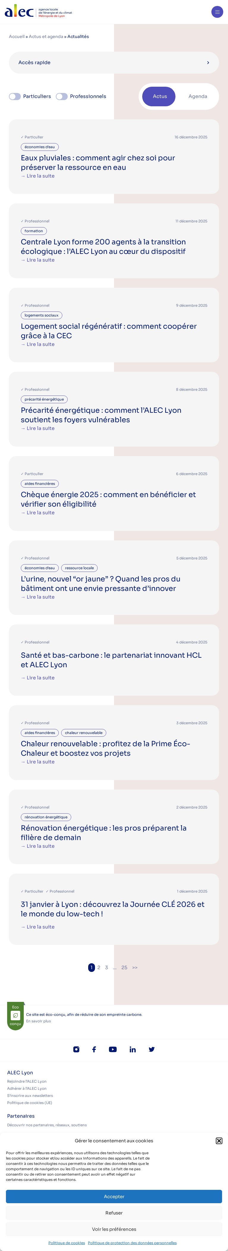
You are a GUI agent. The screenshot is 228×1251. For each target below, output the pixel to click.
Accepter (114, 1196)
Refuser (114, 1213)
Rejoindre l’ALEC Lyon (27, 1081)
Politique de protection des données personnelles (132, 1243)
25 (124, 967)
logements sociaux (41, 315)
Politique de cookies (66, 1243)
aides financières (40, 483)
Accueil (17, 36)
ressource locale (79, 568)
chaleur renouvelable (83, 732)
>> (134, 967)
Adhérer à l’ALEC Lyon (27, 1088)
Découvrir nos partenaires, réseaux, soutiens (47, 1125)
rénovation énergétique (46, 817)
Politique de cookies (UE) (29, 1102)
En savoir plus (38, 1021)
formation (34, 231)
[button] (219, 1141)
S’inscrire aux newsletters (30, 1095)
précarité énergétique (44, 399)
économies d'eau (40, 147)
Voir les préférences (114, 1229)
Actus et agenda (46, 36)
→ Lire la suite (38, 176)
